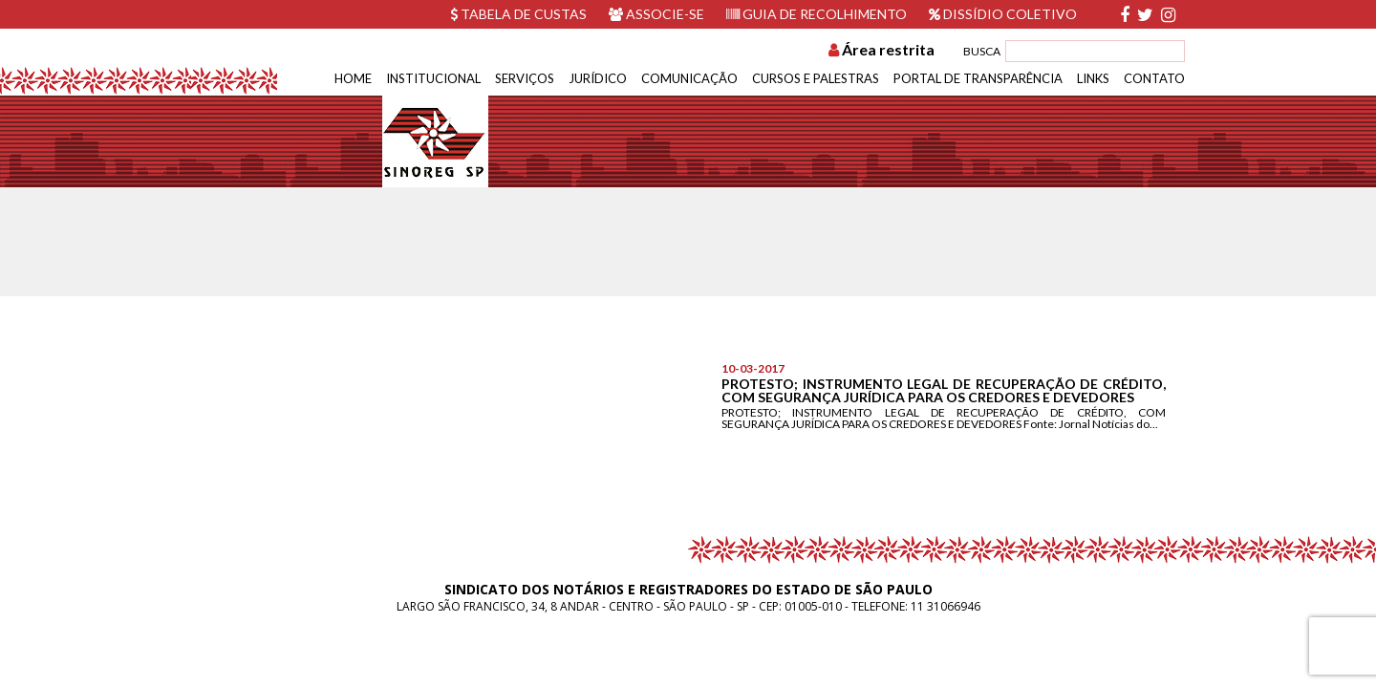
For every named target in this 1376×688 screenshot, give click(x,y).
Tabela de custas (518, 14)
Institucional (433, 78)
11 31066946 (945, 606)
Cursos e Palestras (815, 78)
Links (1093, 78)
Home (353, 78)
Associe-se (656, 14)
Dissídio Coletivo (1003, 14)
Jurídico (598, 78)
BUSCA (981, 51)
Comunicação (689, 78)
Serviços (524, 78)
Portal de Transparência (978, 78)
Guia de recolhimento (816, 14)
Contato (1154, 78)
